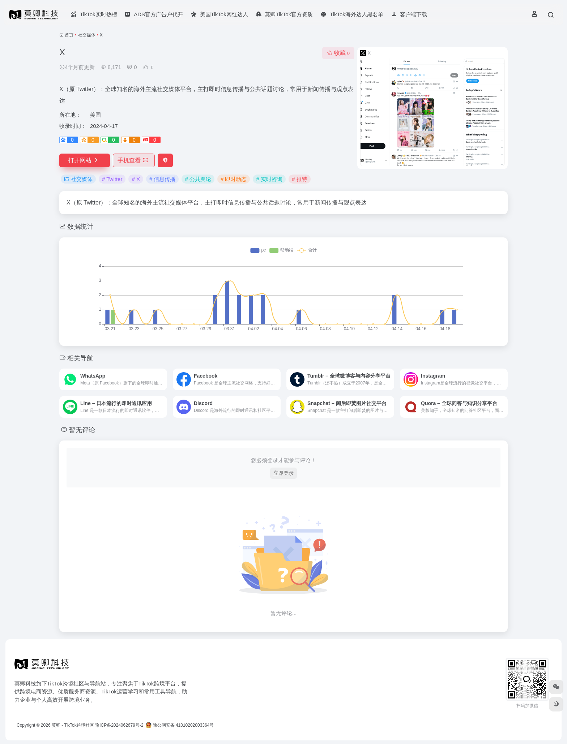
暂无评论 (82, 430)
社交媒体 (86, 35)
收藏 (338, 53)
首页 (69, 35)
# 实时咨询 (269, 179)
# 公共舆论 (198, 179)
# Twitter (112, 179)
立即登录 (283, 473)
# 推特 (299, 179)
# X (136, 179)
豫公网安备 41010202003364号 (180, 725)
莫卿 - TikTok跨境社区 (73, 725)
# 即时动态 (234, 179)
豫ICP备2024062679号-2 (119, 725)
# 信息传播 (162, 179)
